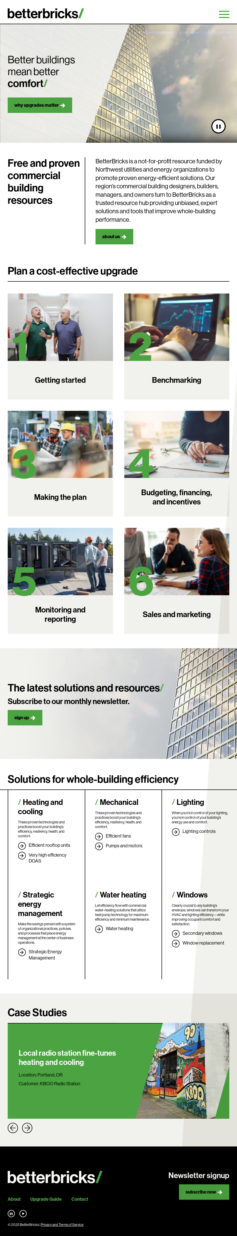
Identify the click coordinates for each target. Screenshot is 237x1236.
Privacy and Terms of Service (62, 1225)
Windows (192, 895)
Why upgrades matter (36, 105)
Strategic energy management (40, 904)
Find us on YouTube (23, 1213)
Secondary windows (202, 933)
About (14, 1199)
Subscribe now (201, 1192)
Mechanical (119, 802)
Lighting (190, 802)
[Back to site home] (55, 1177)
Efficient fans (118, 836)
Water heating (123, 895)
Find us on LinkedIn (11, 1213)
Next (27, 1128)
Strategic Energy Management (45, 955)
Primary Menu (224, 14)
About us (111, 236)
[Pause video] (218, 126)
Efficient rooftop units (49, 845)
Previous (13, 1128)
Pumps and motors (124, 845)
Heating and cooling (40, 807)
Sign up (21, 718)
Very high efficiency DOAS (48, 858)
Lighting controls (199, 831)
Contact (79, 1199)
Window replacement (203, 943)
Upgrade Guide (46, 1199)
